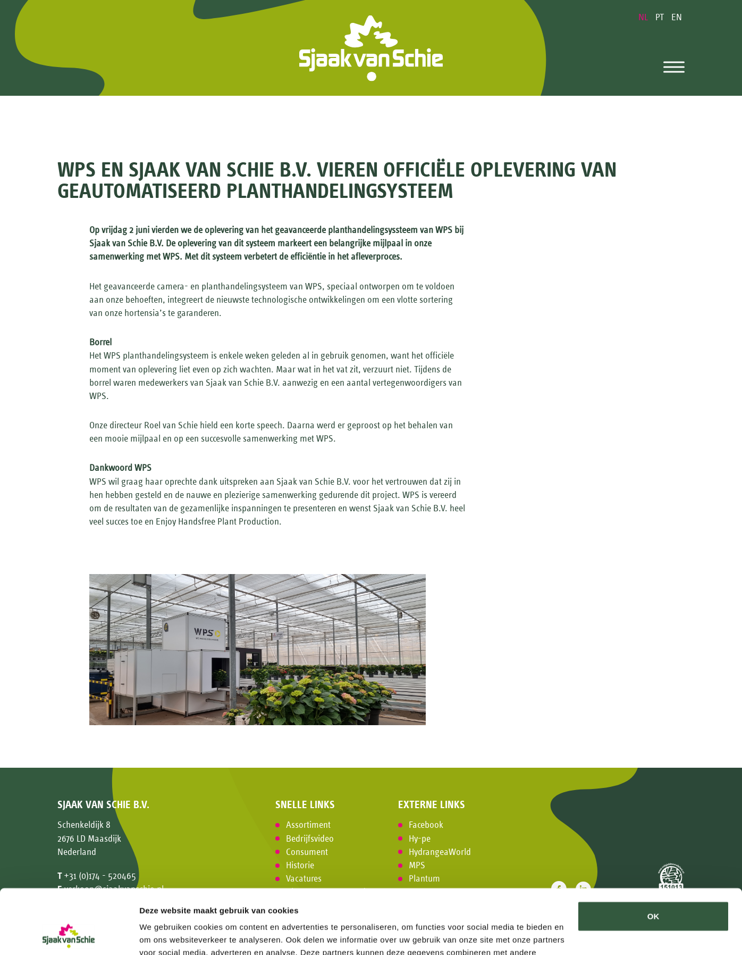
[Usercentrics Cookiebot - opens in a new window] (68, 934)
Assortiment (308, 824)
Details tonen (164, 934)
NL (644, 17)
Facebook (426, 824)
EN (676, 17)
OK (653, 855)
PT (660, 17)
